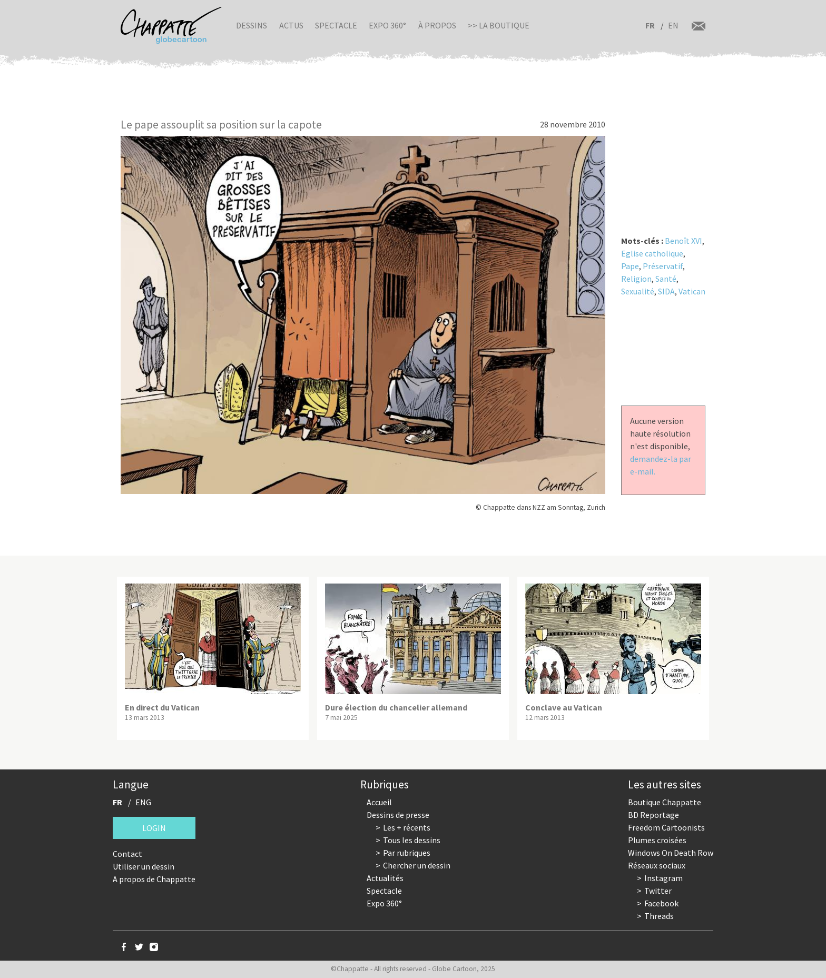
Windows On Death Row (670, 852)
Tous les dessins (411, 840)
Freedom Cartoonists (666, 827)
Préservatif (663, 266)
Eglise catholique (652, 253)
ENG (143, 802)
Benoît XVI (683, 240)
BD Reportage (653, 814)
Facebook (661, 903)
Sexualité (637, 291)
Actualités (385, 878)
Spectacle (336, 25)
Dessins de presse (398, 814)
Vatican (691, 291)
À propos (437, 25)
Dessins (251, 25)
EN (673, 25)
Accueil (379, 802)
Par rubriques (406, 852)
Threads (659, 916)
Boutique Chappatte (664, 802)
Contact (127, 853)
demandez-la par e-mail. (660, 465)
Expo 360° (387, 25)
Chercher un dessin (416, 865)
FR (650, 25)
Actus (291, 25)
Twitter (658, 890)
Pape (630, 266)
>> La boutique (498, 25)
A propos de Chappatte (154, 879)
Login (154, 828)
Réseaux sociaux (656, 865)
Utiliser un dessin (143, 866)
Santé (665, 278)
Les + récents (406, 827)
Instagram (663, 878)
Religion (636, 278)
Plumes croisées (657, 840)
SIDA (666, 291)
